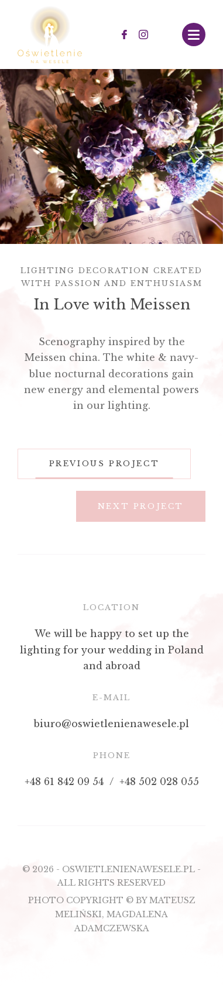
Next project (141, 506)
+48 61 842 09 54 (64, 781)
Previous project (104, 464)
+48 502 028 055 (159, 781)
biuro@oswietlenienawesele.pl (111, 723)
